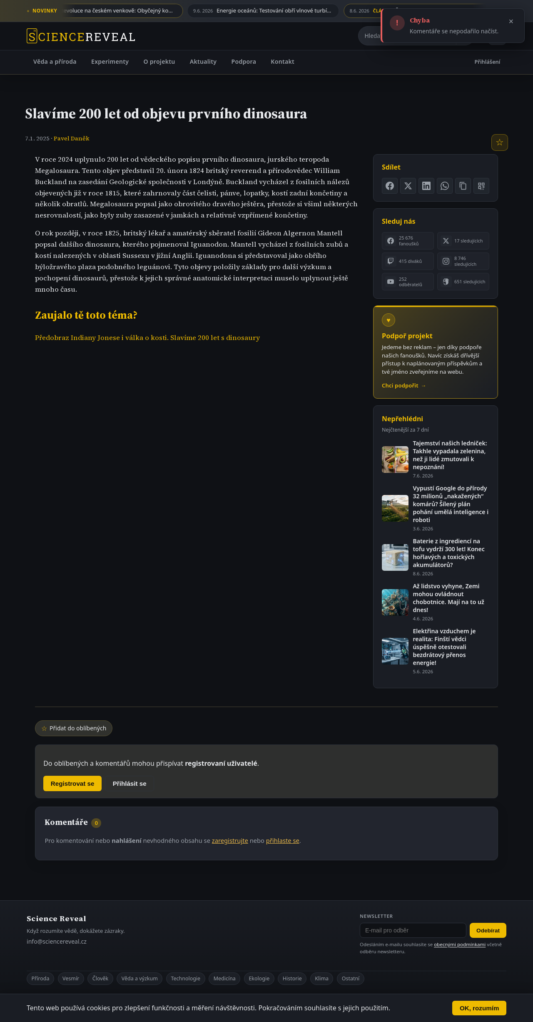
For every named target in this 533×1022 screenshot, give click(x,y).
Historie (292, 978)
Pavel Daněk (72, 138)
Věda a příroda (55, 61)
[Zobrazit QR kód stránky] (481, 186)
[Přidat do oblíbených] (499, 142)
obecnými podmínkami (460, 944)
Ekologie (259, 978)
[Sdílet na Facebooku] (390, 186)
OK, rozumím (479, 1008)
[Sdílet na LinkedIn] (426, 186)
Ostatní (351, 978)
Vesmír (70, 978)
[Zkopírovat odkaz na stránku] (463, 186)
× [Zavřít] (511, 21)
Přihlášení (488, 61)
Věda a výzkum (140, 978)
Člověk (100, 978)
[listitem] (408, 241)
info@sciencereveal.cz (57, 941)
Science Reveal (56, 918)
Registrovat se (73, 783)
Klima (322, 978)
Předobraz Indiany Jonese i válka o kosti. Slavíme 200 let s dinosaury (147, 337)
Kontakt (282, 61)
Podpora (243, 61)
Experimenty (110, 61)
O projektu (159, 61)
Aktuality (203, 61)
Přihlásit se (130, 783)
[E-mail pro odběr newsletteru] (413, 930)
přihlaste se (282, 840)
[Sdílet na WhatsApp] (445, 186)
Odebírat (488, 930)
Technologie (185, 978)
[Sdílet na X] (408, 186)
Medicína (225, 978)
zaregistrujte (230, 840)
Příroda (40, 978)
